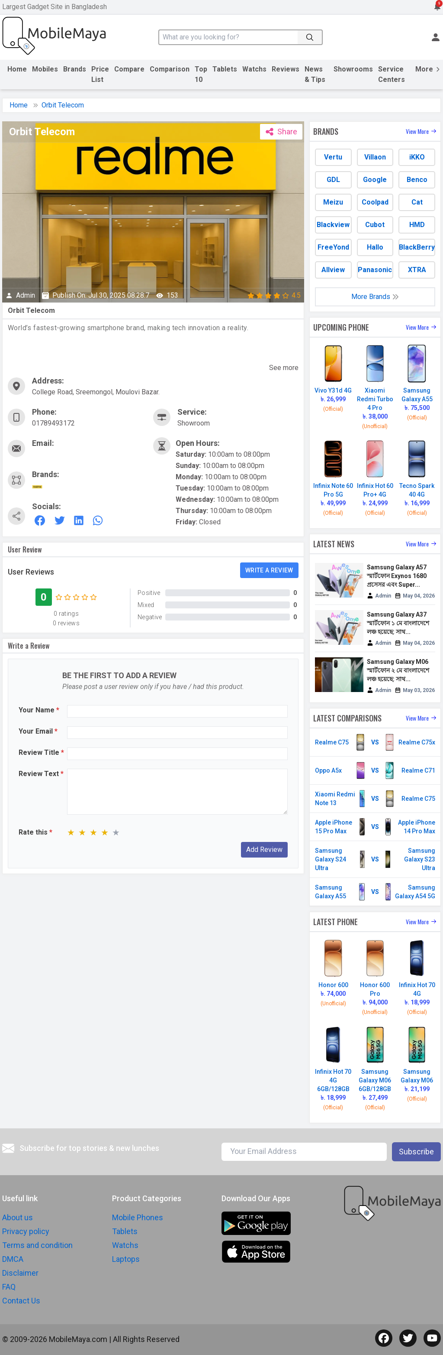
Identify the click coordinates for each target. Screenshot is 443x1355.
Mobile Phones (137, 1217)
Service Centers (391, 74)
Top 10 (201, 74)
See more (284, 368)
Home (17, 69)
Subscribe (416, 1151)
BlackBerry (417, 247)
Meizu (333, 202)
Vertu (333, 157)
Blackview (333, 225)
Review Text (41, 774)
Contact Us (21, 1300)
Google (375, 179)
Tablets (224, 69)
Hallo (375, 247)
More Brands (375, 296)
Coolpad (375, 202)
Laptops (126, 1259)
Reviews (285, 69)
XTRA (417, 270)
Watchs (254, 69)
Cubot (375, 225)
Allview (333, 270)
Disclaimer (20, 1272)
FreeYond (333, 247)
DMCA (12, 1259)
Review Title (41, 752)
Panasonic (375, 270)
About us (17, 1217)
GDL (333, 179)
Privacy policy (25, 1231)
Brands (74, 69)
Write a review (269, 570)
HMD (417, 225)
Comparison (169, 69)
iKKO (417, 157)
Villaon (375, 157)
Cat (417, 202)
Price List (100, 74)
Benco (417, 179)
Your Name (39, 710)
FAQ (9, 1286)
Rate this (35, 832)
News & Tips (315, 74)
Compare (129, 69)
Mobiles (45, 69)
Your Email (38, 731)
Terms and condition (37, 1245)
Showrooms (353, 69)
